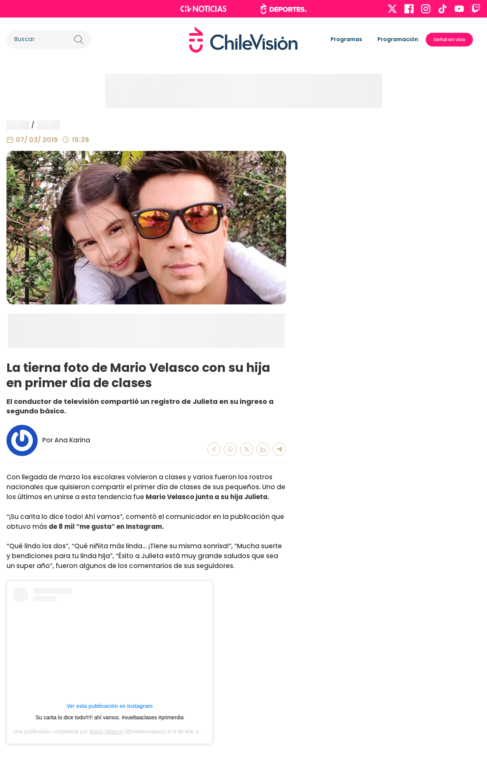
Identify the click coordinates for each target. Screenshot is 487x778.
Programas (346, 39)
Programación (397, 39)
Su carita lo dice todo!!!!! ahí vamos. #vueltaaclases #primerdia (109, 717)
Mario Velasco (106, 731)
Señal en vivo (449, 39)
